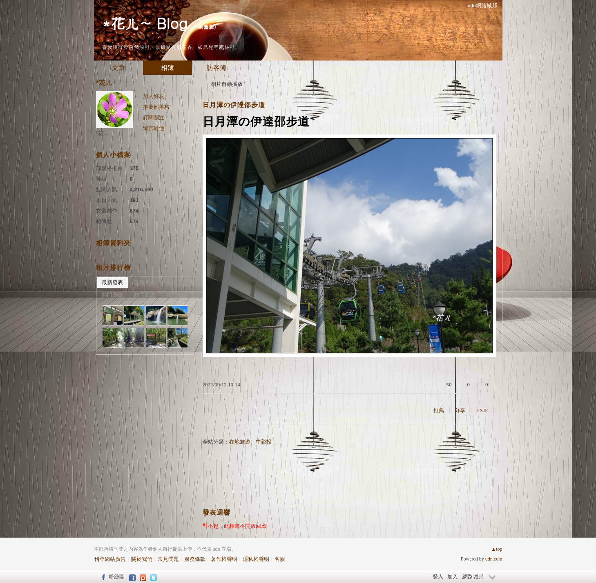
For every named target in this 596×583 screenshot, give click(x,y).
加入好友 (153, 96)
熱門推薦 (177, 295)
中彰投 (264, 442)
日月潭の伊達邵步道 (234, 104)
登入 (438, 577)
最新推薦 (177, 282)
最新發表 (112, 282)
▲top (496, 549)
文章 (118, 67)
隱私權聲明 (256, 559)
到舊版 (206, 27)
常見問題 (168, 559)
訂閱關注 (153, 117)
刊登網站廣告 (110, 559)
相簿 (167, 67)
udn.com (493, 559)
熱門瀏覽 (112, 295)
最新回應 (144, 282)
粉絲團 (117, 577)
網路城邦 (473, 577)
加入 (452, 577)
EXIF (482, 410)
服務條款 (194, 559)
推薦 (438, 410)
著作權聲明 (224, 559)
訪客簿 (216, 67)
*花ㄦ (102, 133)
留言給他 (153, 128)
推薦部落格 (156, 107)
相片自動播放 (227, 84)
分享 (460, 410)
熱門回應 (144, 295)
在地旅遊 (239, 442)
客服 (280, 559)
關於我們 (141, 559)
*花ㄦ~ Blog (145, 22)
